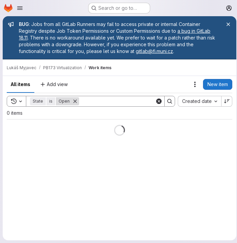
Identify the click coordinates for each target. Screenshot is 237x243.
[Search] (120, 101)
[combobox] (197, 101)
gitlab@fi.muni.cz (154, 51)
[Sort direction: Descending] (224, 101)
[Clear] (157, 101)
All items (20, 84)
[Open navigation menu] (19, 8)
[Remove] (75, 101)
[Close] (226, 24)
